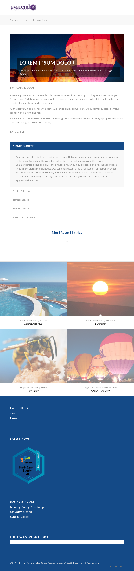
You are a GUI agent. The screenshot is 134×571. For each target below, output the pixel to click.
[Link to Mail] (121, 566)
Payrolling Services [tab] (21, 208)
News (13, 418)
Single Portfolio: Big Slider (33, 387)
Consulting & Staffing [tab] (23, 146)
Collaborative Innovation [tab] (24, 217)
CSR (12, 413)
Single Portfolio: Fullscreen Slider (100, 387)
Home (28, 20)
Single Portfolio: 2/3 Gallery (100, 320)
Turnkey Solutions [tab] (21, 191)
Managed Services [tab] (21, 200)
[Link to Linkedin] (115, 566)
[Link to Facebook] (105, 566)
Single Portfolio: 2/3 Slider (33, 320)
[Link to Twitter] (110, 566)
